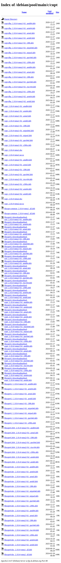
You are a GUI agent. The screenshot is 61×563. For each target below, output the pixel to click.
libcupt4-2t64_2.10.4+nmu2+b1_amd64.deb (21, 428)
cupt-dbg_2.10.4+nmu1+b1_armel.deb (19, 33)
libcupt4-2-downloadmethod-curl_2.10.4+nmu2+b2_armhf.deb (17, 296)
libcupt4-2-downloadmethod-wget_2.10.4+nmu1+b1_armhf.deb (18, 316)
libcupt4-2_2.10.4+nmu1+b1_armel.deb (20, 394)
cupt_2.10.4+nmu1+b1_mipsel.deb (18, 135)
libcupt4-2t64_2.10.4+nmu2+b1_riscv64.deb (22, 447)
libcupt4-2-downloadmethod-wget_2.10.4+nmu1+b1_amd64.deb (18, 301)
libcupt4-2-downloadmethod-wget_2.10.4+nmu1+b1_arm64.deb (18, 306)
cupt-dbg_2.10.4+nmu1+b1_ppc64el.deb (20, 58)
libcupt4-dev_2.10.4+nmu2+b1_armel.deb (21, 516)
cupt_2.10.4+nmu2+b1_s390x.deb (17, 184)
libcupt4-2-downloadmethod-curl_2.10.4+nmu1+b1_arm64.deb (17, 223)
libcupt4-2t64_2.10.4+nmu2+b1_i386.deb (20, 438)
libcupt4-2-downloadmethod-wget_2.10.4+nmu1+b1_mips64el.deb (19, 325)
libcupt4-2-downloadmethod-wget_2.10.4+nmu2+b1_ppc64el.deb (18, 360)
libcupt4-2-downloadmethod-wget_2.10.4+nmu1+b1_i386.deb (17, 321)
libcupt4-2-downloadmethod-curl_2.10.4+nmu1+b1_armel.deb (17, 228)
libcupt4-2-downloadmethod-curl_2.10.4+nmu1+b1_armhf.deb (17, 233)
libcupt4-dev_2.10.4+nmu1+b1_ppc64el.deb (21, 501)
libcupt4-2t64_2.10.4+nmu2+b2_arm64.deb (21, 457)
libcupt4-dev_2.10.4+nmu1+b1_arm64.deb (21, 472)
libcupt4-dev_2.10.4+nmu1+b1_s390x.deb (21, 506)
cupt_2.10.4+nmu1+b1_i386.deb (17, 126)
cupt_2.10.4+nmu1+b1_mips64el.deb (19, 131)
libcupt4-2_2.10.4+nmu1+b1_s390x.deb (20, 423)
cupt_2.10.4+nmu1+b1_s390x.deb (17, 145)
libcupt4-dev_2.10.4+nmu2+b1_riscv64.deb (21, 530)
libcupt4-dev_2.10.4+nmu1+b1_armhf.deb (21, 481)
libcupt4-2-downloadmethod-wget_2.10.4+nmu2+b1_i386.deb (17, 355)
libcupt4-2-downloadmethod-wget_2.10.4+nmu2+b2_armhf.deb (18, 379)
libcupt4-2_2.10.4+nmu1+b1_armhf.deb (20, 399)
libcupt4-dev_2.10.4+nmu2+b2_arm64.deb (21, 540)
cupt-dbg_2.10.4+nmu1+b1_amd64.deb (19, 23)
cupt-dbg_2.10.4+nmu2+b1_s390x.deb (19, 92)
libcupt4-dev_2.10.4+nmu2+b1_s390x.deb (21, 535)
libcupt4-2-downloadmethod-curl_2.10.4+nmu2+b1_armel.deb (17, 267)
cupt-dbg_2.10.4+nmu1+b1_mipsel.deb (19, 53)
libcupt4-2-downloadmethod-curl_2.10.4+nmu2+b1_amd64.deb (18, 262)
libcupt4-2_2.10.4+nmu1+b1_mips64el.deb (21, 408)
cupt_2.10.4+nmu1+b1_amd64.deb (18, 106)
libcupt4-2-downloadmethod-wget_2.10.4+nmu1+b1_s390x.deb (18, 340)
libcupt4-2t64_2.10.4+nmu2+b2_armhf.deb (21, 462)
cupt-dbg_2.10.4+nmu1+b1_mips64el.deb (20, 48)
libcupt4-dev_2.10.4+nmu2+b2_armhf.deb (21, 545)
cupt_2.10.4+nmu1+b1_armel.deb (17, 116)
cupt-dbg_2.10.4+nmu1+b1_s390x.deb (19, 62)
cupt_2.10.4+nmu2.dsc (13, 199)
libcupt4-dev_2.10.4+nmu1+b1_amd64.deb (21, 467)
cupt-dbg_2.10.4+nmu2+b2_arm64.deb (19, 96)
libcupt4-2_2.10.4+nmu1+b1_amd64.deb (20, 384)
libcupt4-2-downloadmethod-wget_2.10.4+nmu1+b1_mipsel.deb (18, 330)
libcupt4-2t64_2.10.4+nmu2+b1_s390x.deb (21, 452)
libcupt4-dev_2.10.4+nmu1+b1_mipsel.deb (21, 496)
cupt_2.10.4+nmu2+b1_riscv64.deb (18, 179)
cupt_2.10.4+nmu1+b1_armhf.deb (17, 121)
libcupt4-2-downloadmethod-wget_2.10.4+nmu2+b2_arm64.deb (18, 374)
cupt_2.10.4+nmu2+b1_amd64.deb (18, 160)
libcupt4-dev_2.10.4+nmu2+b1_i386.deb (20, 520)
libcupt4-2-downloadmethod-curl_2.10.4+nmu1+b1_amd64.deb (18, 218)
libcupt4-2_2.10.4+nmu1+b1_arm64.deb (20, 389)
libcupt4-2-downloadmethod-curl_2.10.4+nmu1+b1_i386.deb (17, 238)
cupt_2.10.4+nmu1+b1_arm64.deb (18, 111)
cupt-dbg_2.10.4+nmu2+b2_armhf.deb (19, 101)
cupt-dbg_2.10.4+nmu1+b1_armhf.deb (19, 38)
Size (57, 12)
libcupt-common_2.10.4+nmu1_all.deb (19, 209)
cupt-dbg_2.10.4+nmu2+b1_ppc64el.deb (20, 82)
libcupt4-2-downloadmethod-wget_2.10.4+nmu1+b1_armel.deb (17, 311)
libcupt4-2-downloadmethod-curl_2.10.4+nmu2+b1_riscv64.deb (18, 282)
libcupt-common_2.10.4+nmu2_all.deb (19, 213)
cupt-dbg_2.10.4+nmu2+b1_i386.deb (19, 77)
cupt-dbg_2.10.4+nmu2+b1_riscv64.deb (20, 87)
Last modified (49, 12)
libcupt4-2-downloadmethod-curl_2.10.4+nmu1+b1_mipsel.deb (17, 247)
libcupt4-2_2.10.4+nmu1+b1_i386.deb (19, 403)
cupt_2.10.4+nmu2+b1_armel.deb (17, 165)
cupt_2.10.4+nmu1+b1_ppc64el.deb (18, 140)
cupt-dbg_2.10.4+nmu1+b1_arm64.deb (19, 28)
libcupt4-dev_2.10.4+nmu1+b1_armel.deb (21, 477)
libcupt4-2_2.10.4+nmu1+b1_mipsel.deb (20, 413)
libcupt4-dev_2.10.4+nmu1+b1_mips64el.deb (22, 491)
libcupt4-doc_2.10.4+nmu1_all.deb (18, 550)
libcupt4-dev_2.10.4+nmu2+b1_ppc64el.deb (21, 525)
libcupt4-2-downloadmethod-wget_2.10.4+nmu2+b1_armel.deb (17, 350)
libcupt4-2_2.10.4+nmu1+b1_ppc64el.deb (20, 418)
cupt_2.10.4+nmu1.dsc (13, 150)
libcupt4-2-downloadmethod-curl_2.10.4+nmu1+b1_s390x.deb (17, 257)
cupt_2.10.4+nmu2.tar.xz (14, 204)
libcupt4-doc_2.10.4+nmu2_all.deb (18, 554)
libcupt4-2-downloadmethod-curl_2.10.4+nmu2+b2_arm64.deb (17, 291)
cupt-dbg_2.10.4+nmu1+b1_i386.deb (19, 43)
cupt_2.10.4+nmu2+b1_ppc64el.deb (18, 174)
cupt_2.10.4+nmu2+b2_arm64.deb (18, 189)
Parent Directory (10, 19)
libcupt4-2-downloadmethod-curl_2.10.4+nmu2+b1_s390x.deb (17, 286)
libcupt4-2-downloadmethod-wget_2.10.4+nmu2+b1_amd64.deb (18, 345)
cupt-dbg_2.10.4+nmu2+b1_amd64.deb (19, 67)
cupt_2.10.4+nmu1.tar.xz (14, 155)
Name (24, 12)
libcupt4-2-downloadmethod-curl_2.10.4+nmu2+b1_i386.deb (17, 272)
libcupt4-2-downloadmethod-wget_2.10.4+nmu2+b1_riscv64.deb (18, 364)
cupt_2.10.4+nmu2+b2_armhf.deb (17, 194)
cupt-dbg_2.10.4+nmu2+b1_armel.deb (19, 72)
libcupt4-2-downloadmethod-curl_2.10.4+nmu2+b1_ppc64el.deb (18, 277)
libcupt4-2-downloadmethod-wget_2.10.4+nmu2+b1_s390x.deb (18, 369)
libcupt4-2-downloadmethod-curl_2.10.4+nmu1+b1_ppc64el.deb (18, 252)
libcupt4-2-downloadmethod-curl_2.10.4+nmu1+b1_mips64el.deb (18, 243)
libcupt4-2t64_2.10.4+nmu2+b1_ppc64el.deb (22, 442)
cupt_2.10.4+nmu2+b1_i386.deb (17, 170)
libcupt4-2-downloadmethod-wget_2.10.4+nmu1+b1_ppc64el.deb (18, 335)
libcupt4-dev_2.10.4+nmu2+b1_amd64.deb (21, 511)
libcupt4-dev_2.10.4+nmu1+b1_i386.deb (20, 486)
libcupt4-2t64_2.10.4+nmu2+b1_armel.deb (21, 433)
